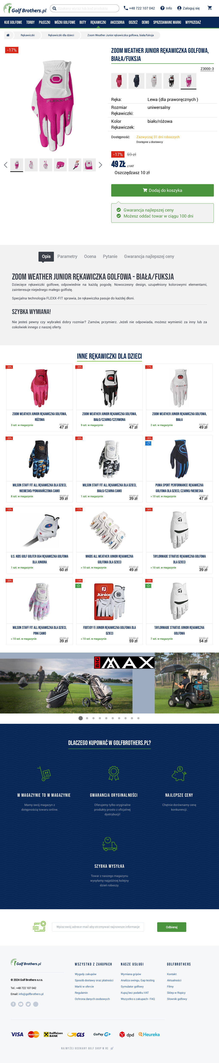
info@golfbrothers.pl (31, 994)
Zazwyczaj (158, 137)
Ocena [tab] (90, 256)
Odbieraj (171, 927)
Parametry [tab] (67, 256)
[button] (9, 165)
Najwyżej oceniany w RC (84, 1048)
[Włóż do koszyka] (162, 190)
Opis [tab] (46, 256)
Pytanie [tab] (110, 256)
